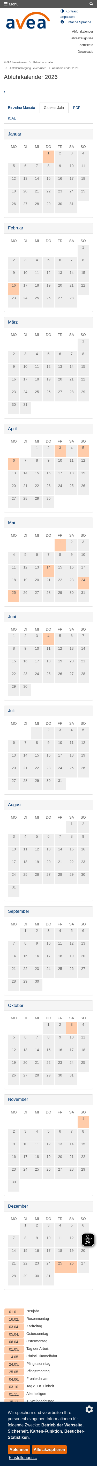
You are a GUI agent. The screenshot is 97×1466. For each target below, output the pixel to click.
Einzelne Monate (21, 108)
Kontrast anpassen (69, 14)
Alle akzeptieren (49, 1449)
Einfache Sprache (76, 22)
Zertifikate (86, 45)
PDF (76, 108)
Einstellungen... (23, 1457)
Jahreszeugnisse (81, 38)
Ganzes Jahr (54, 108)
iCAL (12, 118)
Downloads (85, 52)
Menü (11, 4)
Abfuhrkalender (82, 31)
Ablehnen (18, 1449)
